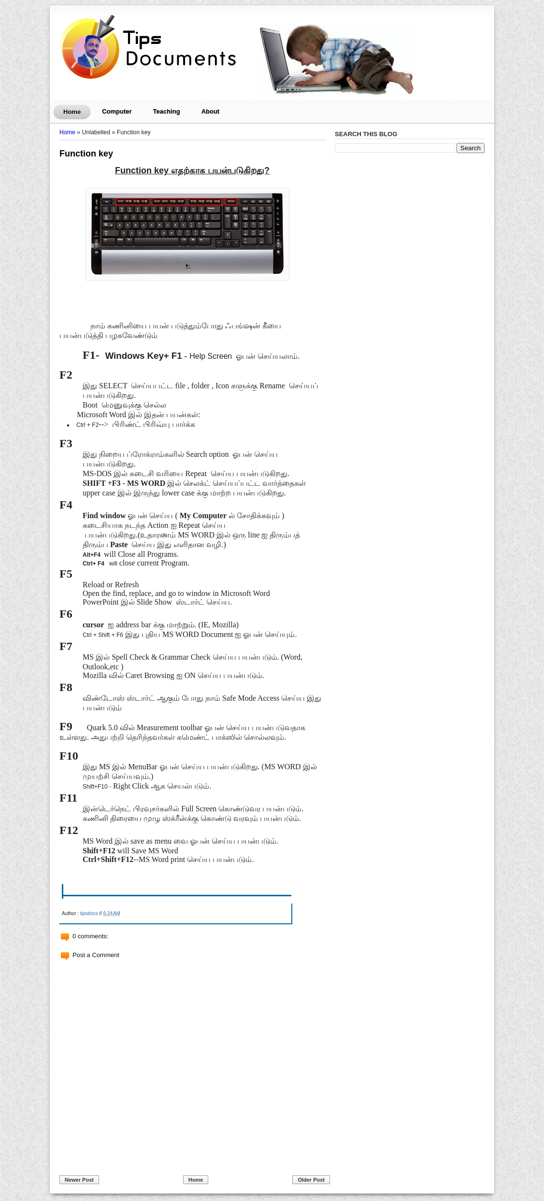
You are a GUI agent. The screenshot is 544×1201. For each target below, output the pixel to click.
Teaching (166, 111)
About (210, 111)
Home (72, 111)
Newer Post (79, 1180)
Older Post (311, 1180)
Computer (116, 111)
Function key (86, 153)
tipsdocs (89, 913)
